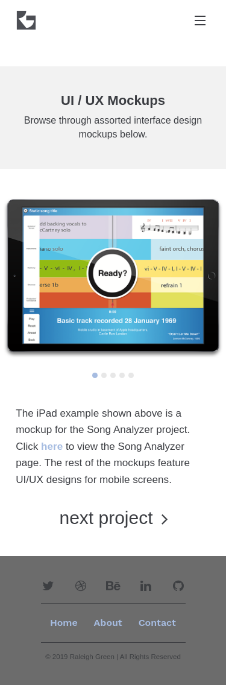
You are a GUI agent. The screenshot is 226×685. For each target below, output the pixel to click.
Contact (157, 622)
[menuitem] (108, 623)
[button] (48, 586)
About (108, 622)
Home (64, 622)
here (52, 446)
